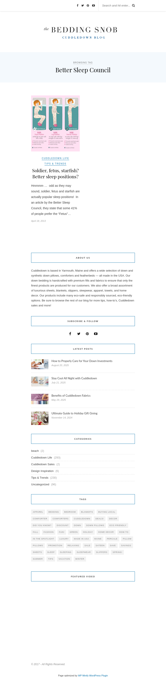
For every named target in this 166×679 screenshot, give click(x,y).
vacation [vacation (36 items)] (64, 560)
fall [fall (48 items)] (35, 533)
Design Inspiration (42, 471)
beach (35, 451)
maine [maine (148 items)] (98, 540)
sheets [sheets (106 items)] (37, 553)
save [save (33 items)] (113, 546)
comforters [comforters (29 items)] (61, 519)
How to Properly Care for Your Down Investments (81, 362)
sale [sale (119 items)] (87, 546)
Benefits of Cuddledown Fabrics (71, 396)
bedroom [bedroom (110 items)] (70, 513)
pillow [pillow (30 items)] (127, 540)
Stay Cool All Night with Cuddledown (74, 379)
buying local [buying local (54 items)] (106, 513)
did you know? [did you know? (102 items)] (42, 526)
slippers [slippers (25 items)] (101, 553)
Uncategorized (40, 485)
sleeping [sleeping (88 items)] (65, 553)
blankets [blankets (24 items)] (87, 513)
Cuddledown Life (55, 158)
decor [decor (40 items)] (113, 519)
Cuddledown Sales (42, 465)
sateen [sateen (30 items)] (100, 546)
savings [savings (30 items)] (126, 546)
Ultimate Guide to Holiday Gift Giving (74, 414)
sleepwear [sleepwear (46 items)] (84, 553)
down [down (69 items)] (77, 526)
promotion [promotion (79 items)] (55, 546)
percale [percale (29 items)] (112, 540)
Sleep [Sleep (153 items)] (51, 553)
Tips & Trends (55, 164)
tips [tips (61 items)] (50, 560)
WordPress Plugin (98, 676)
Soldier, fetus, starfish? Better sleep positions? (55, 173)
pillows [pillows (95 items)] (38, 546)
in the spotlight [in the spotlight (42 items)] (43, 540)
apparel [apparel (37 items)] (38, 513)
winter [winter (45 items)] (80, 560)
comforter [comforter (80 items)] (40, 519)
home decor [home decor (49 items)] (106, 533)
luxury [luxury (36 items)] (64, 540)
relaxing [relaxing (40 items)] (73, 546)
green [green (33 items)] (74, 533)
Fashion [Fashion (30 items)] (49, 533)
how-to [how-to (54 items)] (123, 533)
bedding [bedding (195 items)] (53, 513)
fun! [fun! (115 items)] (61, 533)
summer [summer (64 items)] (38, 560)
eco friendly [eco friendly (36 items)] (118, 526)
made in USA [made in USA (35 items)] (81, 540)
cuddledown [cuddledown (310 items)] (82, 519)
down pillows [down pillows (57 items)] (95, 526)
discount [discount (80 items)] (63, 526)
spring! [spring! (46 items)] (117, 553)
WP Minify (83, 676)
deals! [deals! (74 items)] (100, 519)
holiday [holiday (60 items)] (88, 533)
